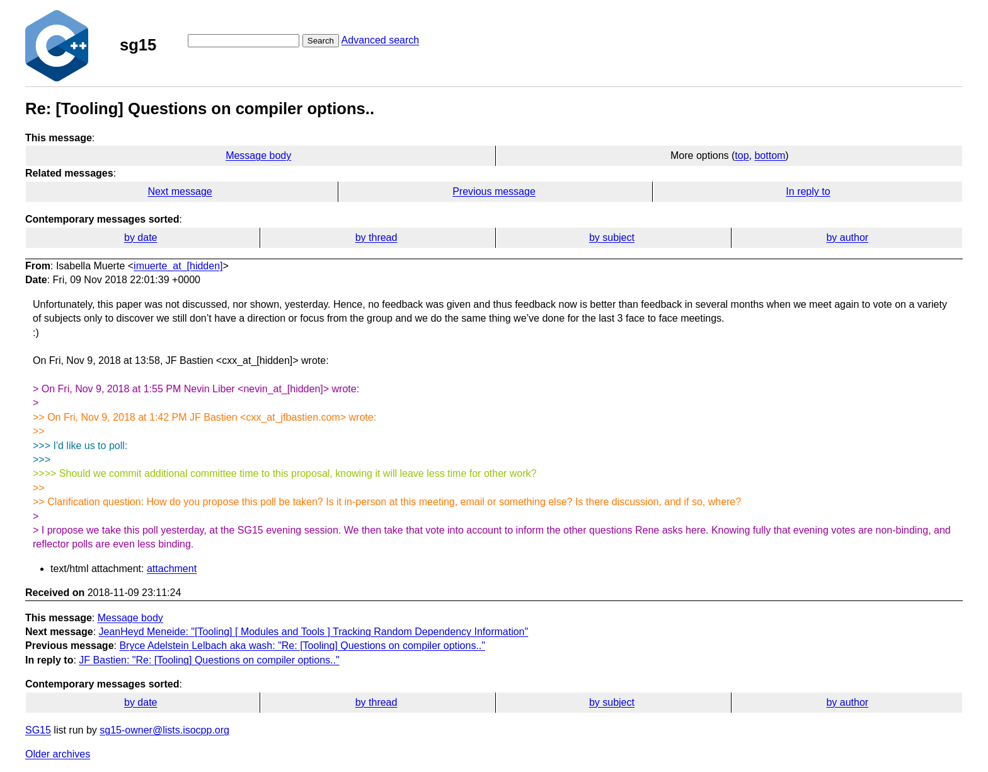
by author (847, 237)
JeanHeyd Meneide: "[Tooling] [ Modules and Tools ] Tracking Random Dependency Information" (314, 631)
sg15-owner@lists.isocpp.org (164, 730)
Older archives (57, 754)
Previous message (494, 191)
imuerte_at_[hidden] (178, 265)
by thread (376, 237)
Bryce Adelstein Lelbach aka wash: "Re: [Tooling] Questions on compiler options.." (302, 645)
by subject (612, 237)
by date (140, 237)
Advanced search (381, 40)
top (742, 155)
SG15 (38, 730)
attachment (172, 568)
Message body (258, 155)
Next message (179, 191)
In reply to (808, 191)
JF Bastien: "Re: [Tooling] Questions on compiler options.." (209, 660)
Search (320, 40)
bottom (769, 155)
